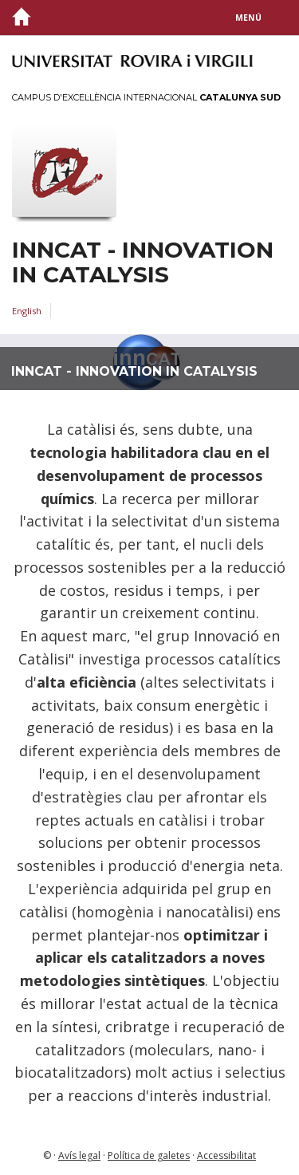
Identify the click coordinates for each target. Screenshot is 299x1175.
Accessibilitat (226, 1155)
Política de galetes (149, 1155)
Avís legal (79, 1155)
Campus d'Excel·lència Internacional (146, 97)
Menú (248, 17)
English (26, 311)
